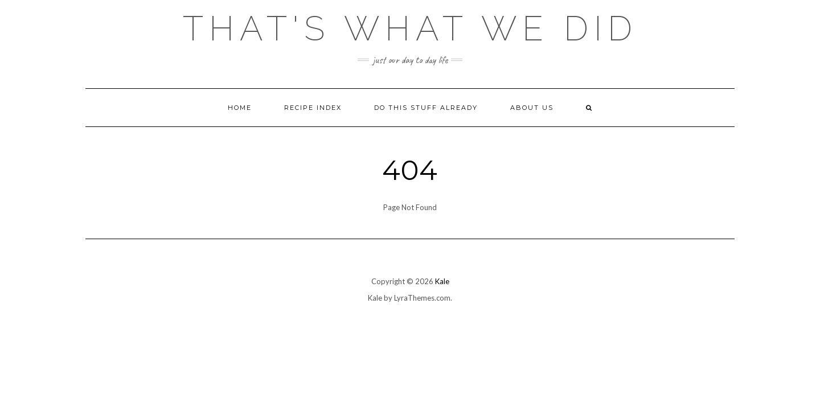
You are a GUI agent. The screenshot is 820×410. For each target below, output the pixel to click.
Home (240, 108)
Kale (442, 281)
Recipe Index (313, 108)
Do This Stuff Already (426, 108)
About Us (532, 108)
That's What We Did (410, 28)
